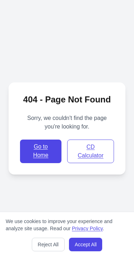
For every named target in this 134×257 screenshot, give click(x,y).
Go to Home (41, 150)
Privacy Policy (87, 228)
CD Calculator (90, 151)
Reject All (48, 244)
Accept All (85, 244)
